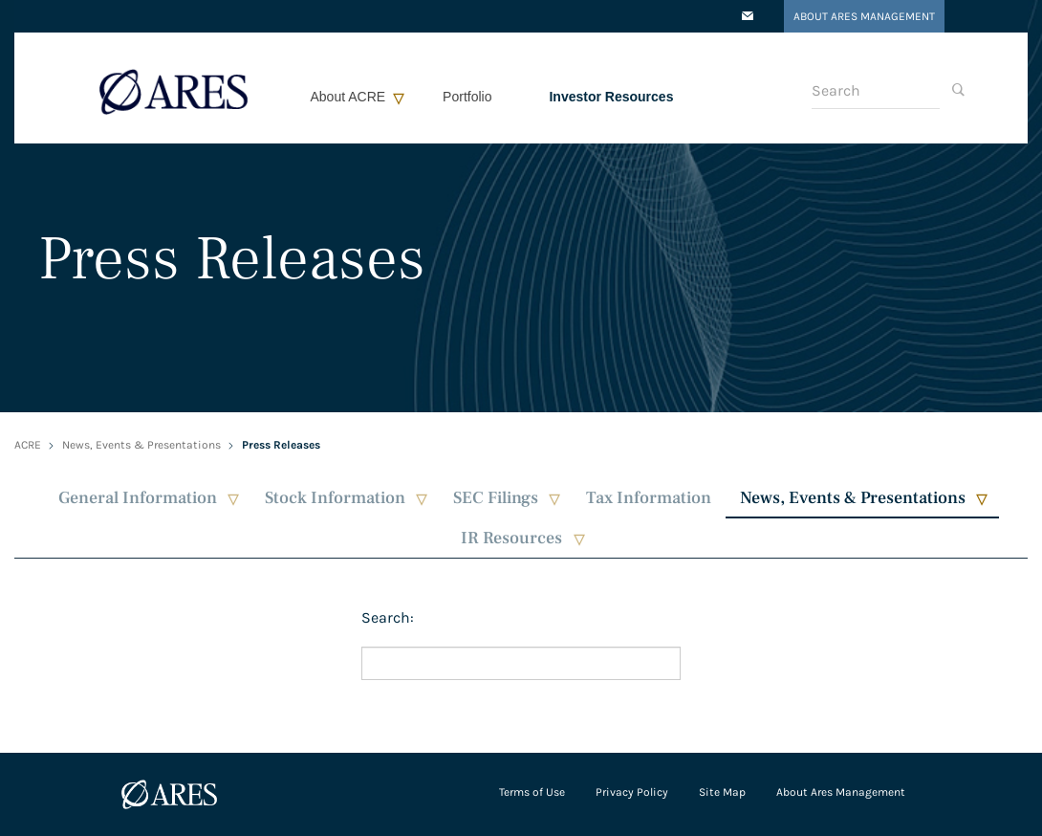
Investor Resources (611, 96)
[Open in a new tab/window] (747, 17)
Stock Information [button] (335, 498)
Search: (387, 617)
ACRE (27, 444)
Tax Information (648, 498)
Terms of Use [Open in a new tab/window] (532, 792)
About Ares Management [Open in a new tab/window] (864, 16)
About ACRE (348, 96)
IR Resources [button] (511, 538)
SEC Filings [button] (495, 498)
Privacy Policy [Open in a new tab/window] (632, 792)
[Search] (876, 91)
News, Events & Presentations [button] (853, 498)
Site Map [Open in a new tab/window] (722, 792)
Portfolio (467, 96)
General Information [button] (137, 498)
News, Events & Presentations (141, 444)
